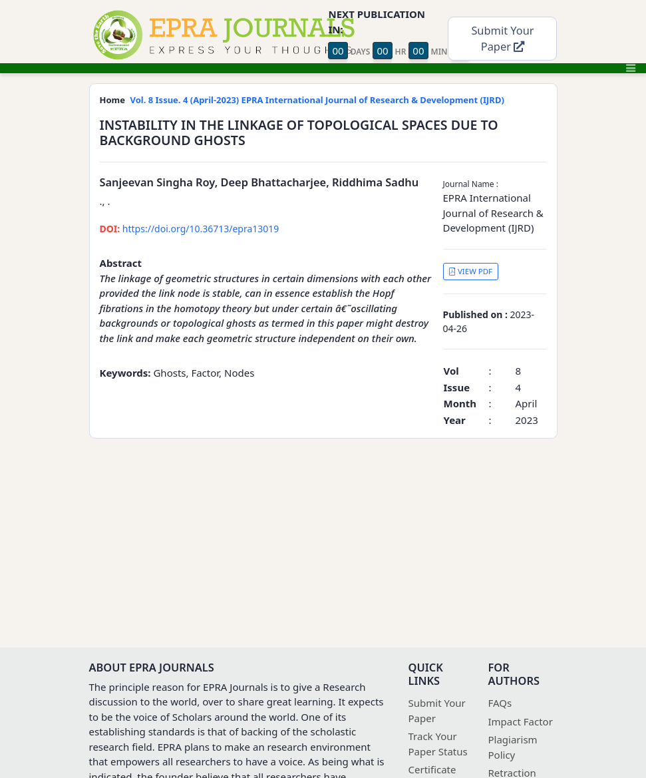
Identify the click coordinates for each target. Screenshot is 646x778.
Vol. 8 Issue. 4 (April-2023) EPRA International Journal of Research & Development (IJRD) (317, 100)
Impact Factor (520, 721)
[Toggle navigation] (630, 68)
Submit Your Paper (502, 39)
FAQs (500, 702)
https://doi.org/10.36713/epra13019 (189, 228)
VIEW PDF (470, 271)
